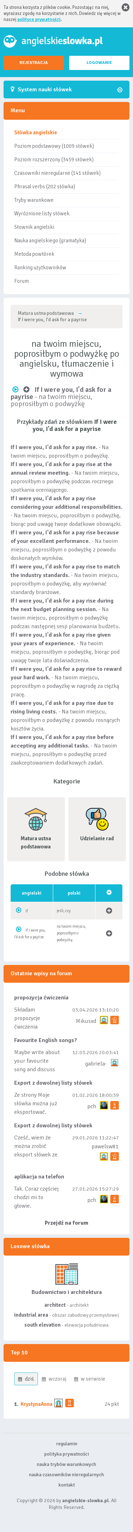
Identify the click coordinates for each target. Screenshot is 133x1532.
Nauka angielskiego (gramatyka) (50, 240)
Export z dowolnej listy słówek (53, 1082)
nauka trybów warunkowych (66, 1464)
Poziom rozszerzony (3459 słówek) (54, 159)
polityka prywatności (66, 1454)
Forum (21, 281)
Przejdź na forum (66, 1222)
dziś (26, 1379)
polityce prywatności (39, 19)
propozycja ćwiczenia (41, 997)
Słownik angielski (34, 227)
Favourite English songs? (45, 1040)
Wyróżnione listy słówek (42, 213)
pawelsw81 (105, 1146)
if (27, 911)
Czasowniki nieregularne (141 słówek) (57, 173)
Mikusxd (86, 1021)
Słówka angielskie (35, 132)
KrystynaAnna (36, 1404)
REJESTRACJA (34, 62)
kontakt (67, 1485)
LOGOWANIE (99, 62)
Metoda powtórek (34, 254)
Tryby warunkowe (34, 200)
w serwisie (89, 1379)
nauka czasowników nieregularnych (66, 1475)
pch (91, 1106)
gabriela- (96, 1063)
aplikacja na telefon (39, 1176)
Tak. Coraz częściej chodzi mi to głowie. (36, 1197)
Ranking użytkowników (40, 267)
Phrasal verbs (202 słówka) (44, 186)
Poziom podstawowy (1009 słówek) (54, 146)
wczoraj (54, 1379)
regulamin (66, 1444)
